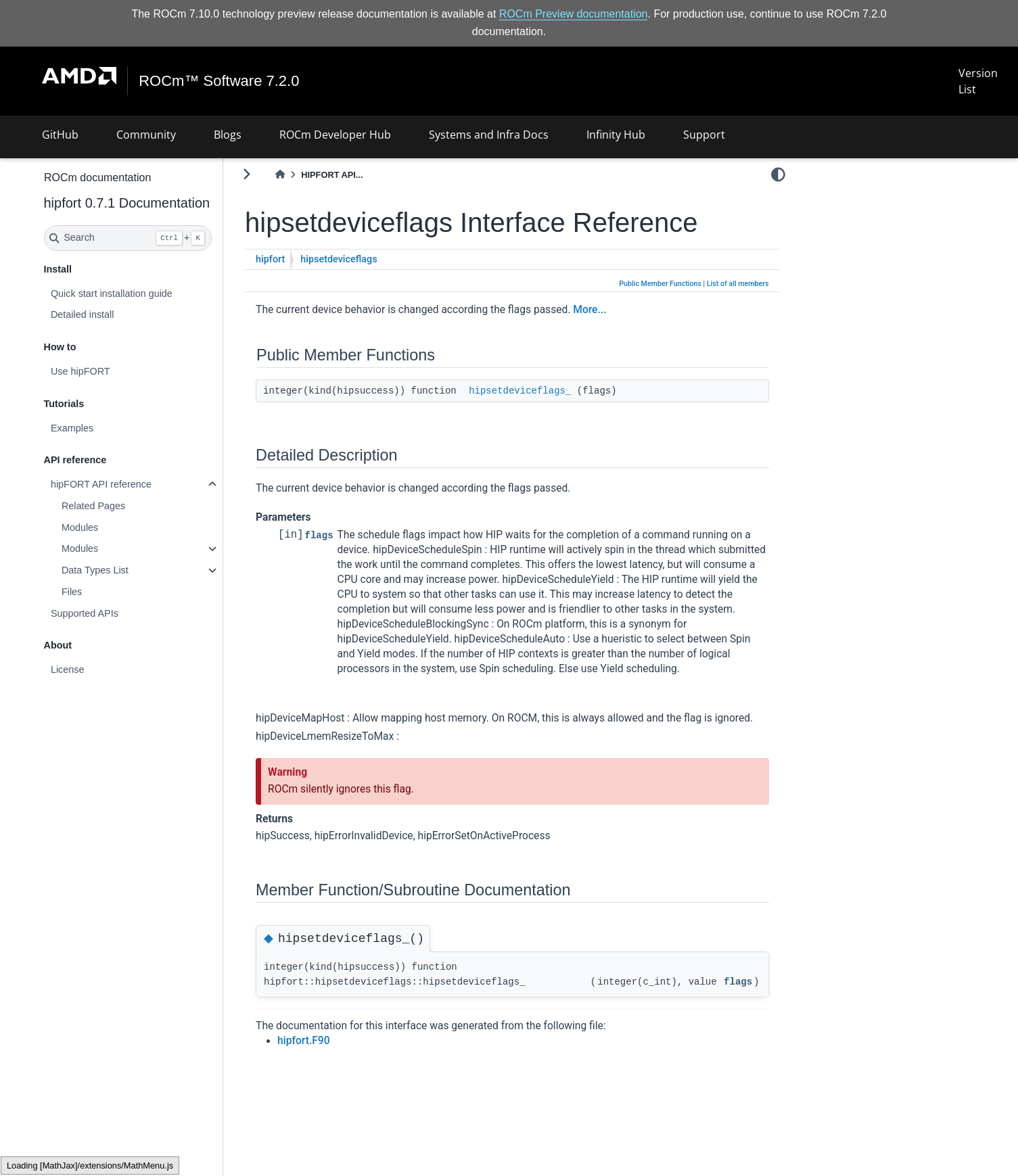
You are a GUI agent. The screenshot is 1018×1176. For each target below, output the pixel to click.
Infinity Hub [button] (615, 134)
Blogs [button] (227, 134)
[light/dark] (778, 173)
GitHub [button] (60, 134)
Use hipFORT (80, 371)
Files (72, 591)
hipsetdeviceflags (338, 259)
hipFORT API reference (101, 484)
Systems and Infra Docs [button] (489, 134)
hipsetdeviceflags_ (520, 390)
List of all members (738, 283)
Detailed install (82, 314)
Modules (80, 527)
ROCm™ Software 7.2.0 (219, 81)
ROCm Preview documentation (573, 14)
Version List (978, 81)
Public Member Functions (660, 283)
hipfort (270, 259)
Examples (72, 428)
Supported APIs (84, 613)
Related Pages (93, 505)
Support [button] (704, 134)
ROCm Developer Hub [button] (335, 134)
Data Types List (95, 570)
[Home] (280, 175)
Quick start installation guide (111, 293)
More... (589, 310)
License (68, 669)
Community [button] (146, 134)
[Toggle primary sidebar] (246, 174)
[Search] (128, 238)
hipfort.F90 (303, 1041)
